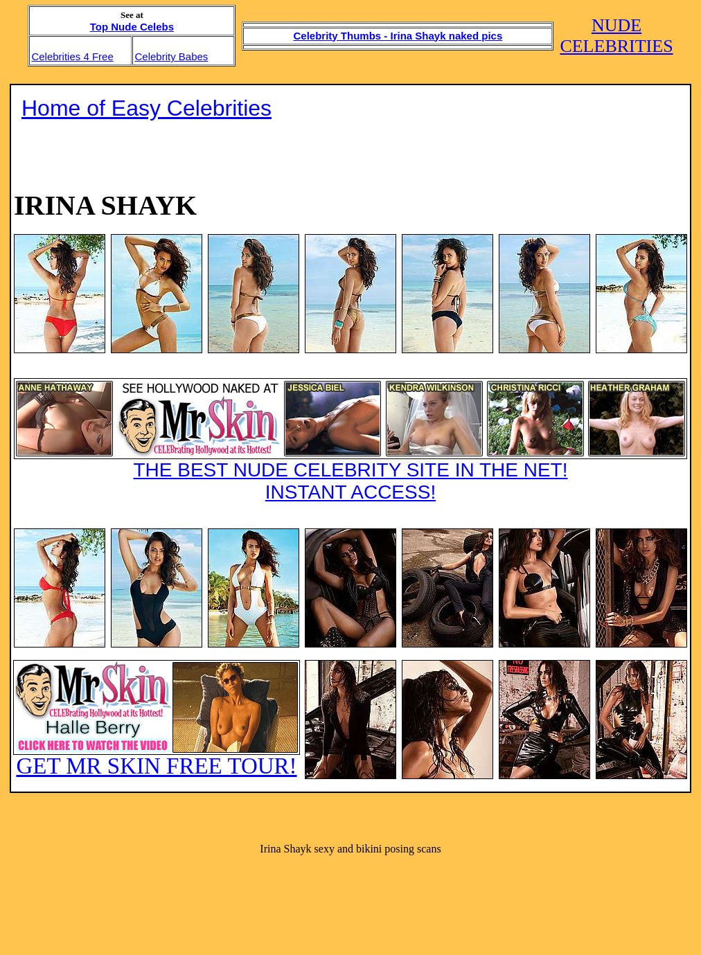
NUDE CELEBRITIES (616, 35)
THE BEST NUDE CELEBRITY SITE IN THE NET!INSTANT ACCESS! (350, 440)
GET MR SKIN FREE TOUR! (156, 719)
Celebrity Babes (171, 56)
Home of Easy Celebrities (146, 108)
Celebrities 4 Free (72, 56)
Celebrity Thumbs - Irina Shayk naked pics (398, 36)
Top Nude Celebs (132, 27)
